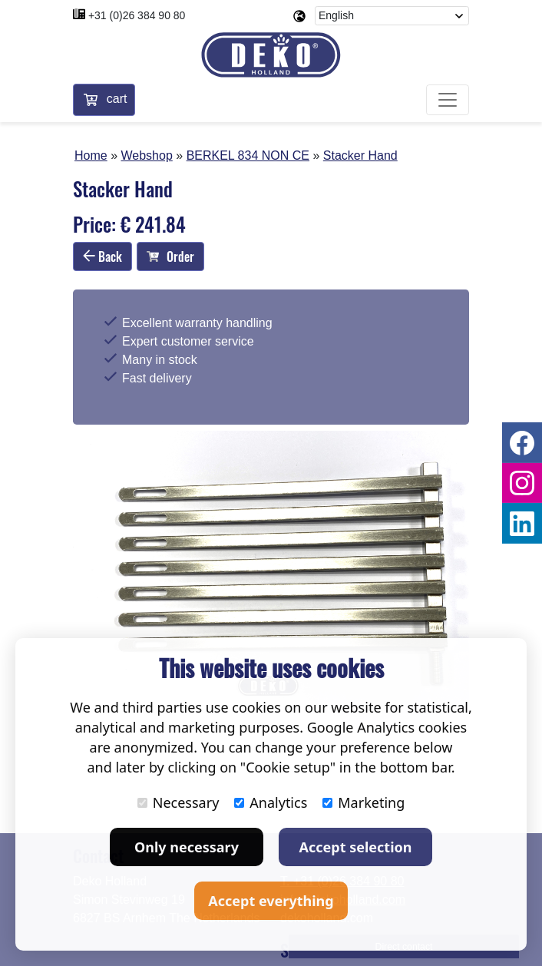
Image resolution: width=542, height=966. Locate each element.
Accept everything (270, 901)
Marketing (363, 802)
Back (102, 256)
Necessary (178, 802)
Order (170, 256)
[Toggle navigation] (447, 99)
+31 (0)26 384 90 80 (137, 15)
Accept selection (355, 847)
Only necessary (186, 847)
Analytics (270, 802)
